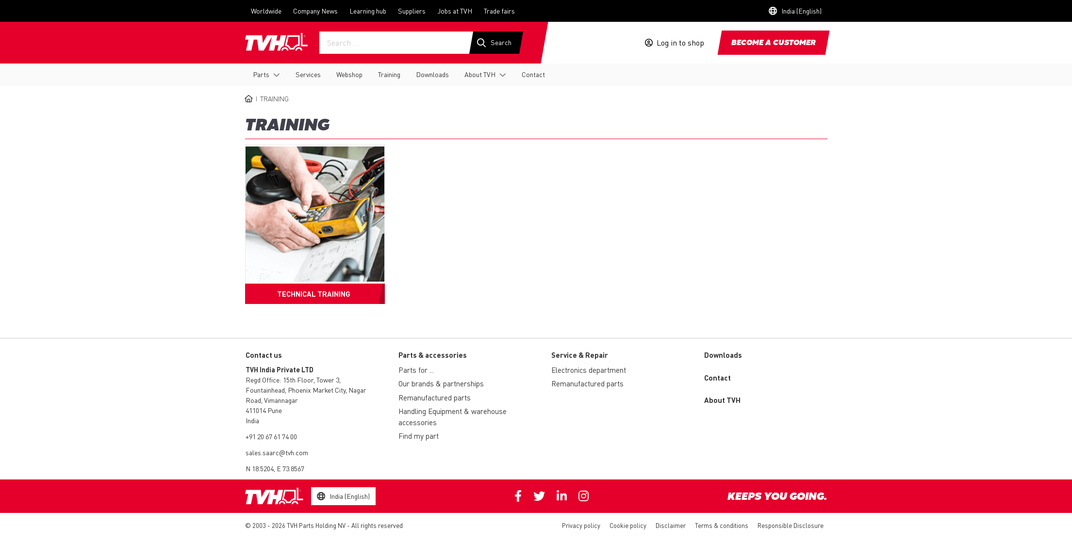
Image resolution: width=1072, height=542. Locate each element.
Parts (261, 74)
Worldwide (266, 10)
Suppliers (412, 10)
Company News (315, 10)
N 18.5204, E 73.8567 (275, 468)
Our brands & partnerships (441, 383)
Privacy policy (581, 525)
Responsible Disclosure (791, 525)
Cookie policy (628, 525)
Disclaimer (671, 525)
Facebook (518, 496)
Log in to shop (680, 43)
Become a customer (773, 43)
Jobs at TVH (454, 10)
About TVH (479, 74)
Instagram (584, 496)
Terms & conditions (721, 525)
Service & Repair (579, 355)
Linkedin (562, 496)
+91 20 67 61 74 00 (271, 436)
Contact (533, 74)
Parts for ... (416, 370)
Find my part (418, 436)
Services (308, 74)
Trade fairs (499, 10)
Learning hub (367, 10)
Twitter (539, 496)
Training (389, 74)
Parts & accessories (432, 355)
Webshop (349, 74)
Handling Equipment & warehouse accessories (452, 416)
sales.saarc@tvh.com (277, 452)
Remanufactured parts (434, 397)
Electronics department (588, 370)
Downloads (432, 74)
